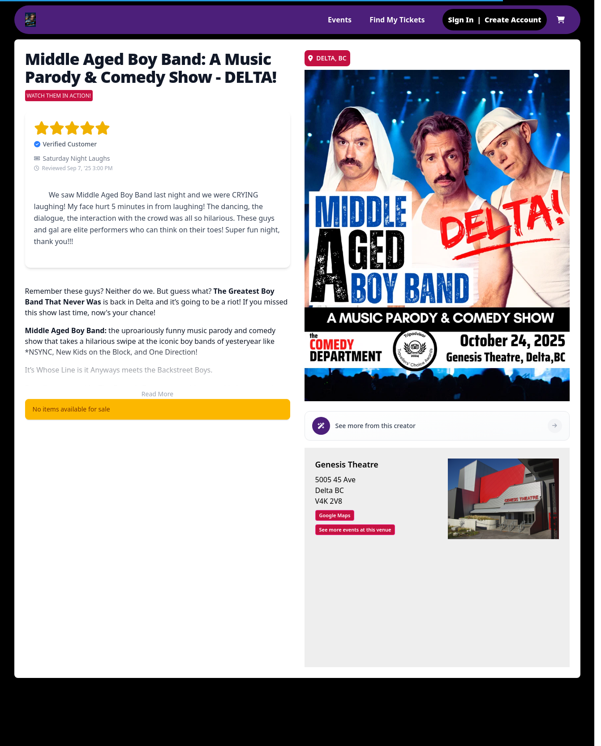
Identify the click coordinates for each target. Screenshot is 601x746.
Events (340, 20)
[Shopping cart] (561, 19)
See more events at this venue (355, 529)
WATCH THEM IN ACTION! (59, 95)
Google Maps (335, 515)
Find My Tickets (397, 20)
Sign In (460, 20)
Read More (157, 394)
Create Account (513, 20)
